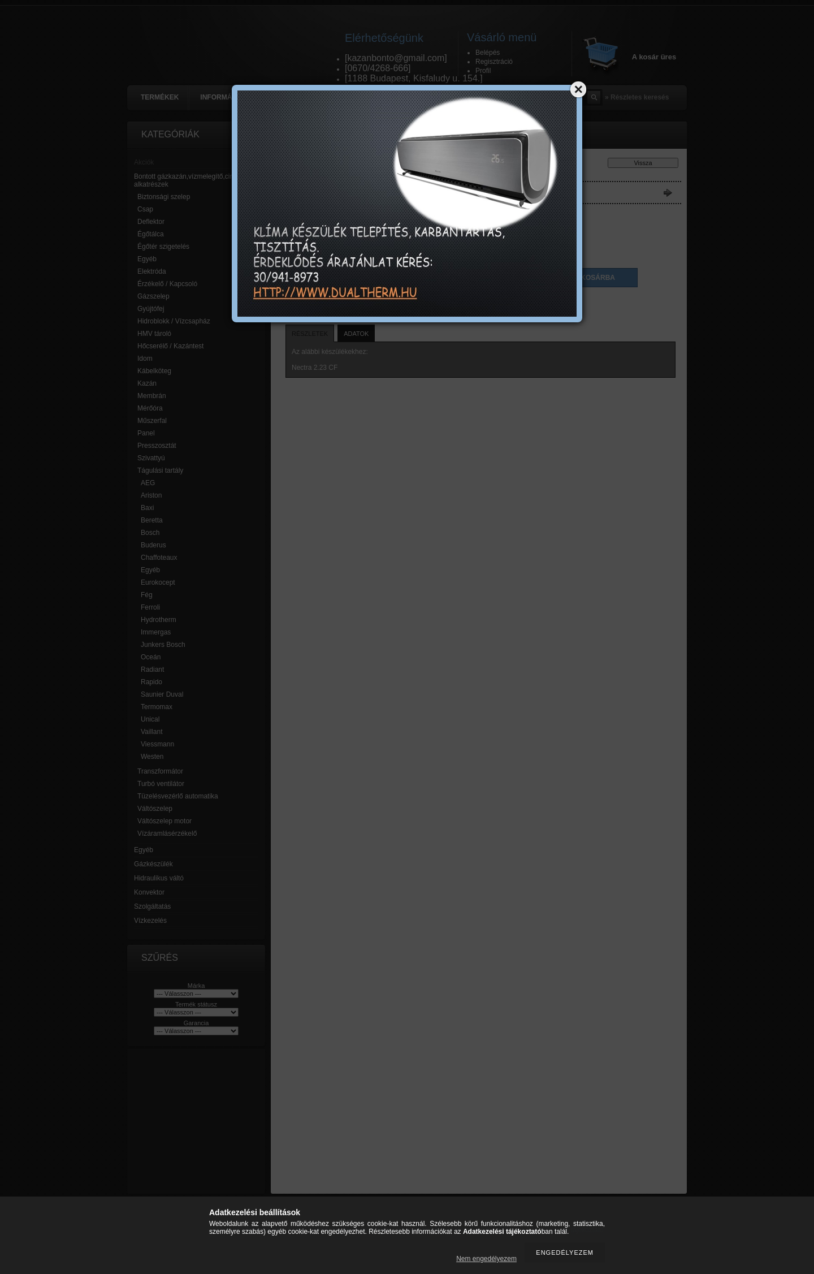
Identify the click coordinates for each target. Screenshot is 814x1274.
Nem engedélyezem (486, 1259)
